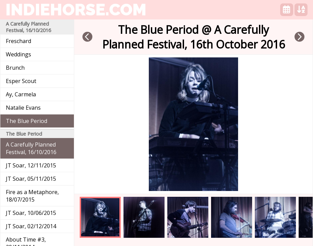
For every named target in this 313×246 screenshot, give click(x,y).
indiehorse (75, 9)
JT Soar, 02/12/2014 (31, 226)
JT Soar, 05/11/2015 (31, 178)
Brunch (15, 67)
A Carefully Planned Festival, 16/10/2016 (31, 148)
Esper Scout (21, 81)
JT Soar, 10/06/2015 (31, 213)
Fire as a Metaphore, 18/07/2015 (32, 195)
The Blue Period (26, 121)
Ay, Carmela (21, 94)
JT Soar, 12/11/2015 (31, 165)
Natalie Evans (23, 107)
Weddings (18, 54)
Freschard (18, 41)
